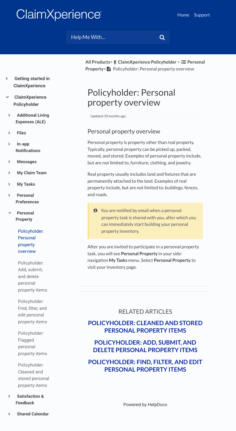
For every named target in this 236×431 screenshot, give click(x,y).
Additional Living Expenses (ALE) (32, 118)
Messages (26, 162)
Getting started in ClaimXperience (31, 82)
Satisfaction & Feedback (30, 399)
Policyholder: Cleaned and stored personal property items (145, 326)
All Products (97, 62)
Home (183, 15)
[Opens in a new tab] (145, 404)
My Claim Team (31, 173)
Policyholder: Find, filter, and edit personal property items (145, 365)
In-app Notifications (28, 147)
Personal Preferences (27, 198)
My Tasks (25, 184)
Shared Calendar (32, 414)
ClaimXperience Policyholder (29, 100)
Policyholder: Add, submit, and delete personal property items (145, 346)
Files (21, 133)
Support (202, 15)
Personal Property (25, 216)
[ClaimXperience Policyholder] (145, 62)
